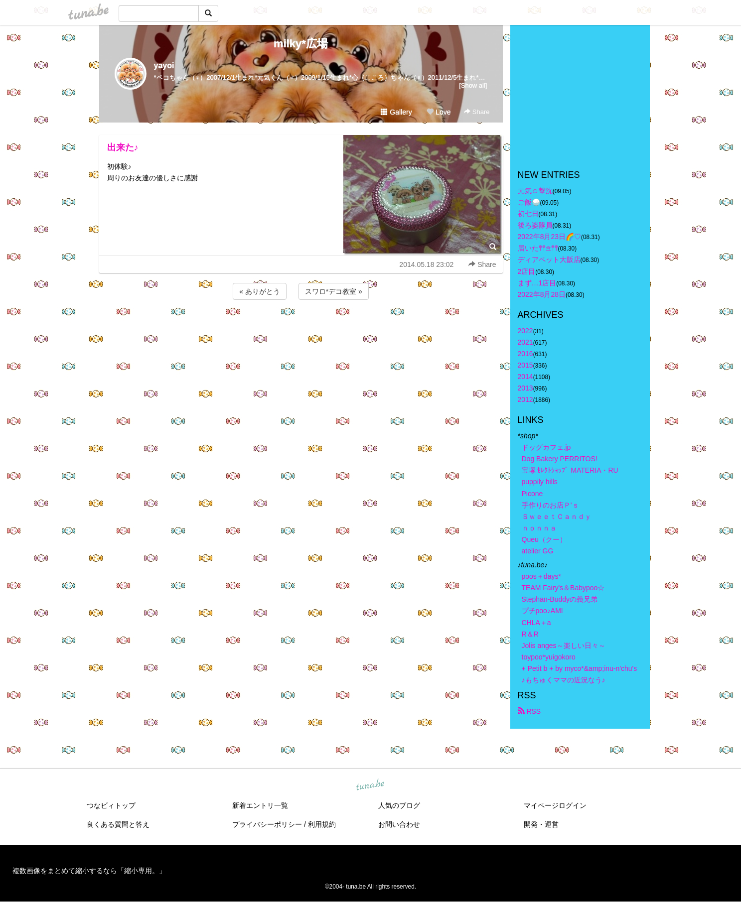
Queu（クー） (544, 539)
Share (476, 112)
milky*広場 (301, 43)
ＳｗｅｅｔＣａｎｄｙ (557, 516)
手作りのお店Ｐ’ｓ (550, 505)
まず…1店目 (537, 283)
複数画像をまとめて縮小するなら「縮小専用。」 (89, 871)
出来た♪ (123, 147)
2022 (525, 331)
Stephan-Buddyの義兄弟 (560, 599)
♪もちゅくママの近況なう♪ (563, 680)
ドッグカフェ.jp (546, 447)
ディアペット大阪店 (549, 259)
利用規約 (322, 824)
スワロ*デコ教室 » (333, 291)
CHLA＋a (536, 623)
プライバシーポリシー (267, 824)
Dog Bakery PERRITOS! (559, 459)
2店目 (527, 271)
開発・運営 (541, 824)
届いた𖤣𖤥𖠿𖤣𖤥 (538, 248)
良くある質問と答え (118, 824)
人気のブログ (399, 805)
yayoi (164, 65)
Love (438, 112)
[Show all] (473, 85)
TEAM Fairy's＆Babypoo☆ (563, 588)
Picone (532, 494)
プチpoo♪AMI (542, 611)
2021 (525, 342)
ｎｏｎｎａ (539, 528)
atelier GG (538, 551)
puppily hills (543, 482)
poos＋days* (541, 576)
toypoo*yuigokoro (549, 657)
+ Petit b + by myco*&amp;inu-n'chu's (579, 668)
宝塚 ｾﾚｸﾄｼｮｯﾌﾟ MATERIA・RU (570, 470)
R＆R (530, 634)
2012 (525, 399)
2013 (525, 388)
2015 (525, 365)
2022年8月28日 (542, 294)
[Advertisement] (301, 328)
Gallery (396, 112)
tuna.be (370, 785)
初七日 (528, 214)
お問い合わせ (399, 824)
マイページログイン (555, 805)
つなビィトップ (111, 805)
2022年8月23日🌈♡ (550, 237)
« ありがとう (259, 291)
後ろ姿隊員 (535, 225)
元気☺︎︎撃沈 (535, 191)
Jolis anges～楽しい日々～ (563, 645)
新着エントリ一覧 (260, 805)
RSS (529, 711)
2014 (525, 377)
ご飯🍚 (529, 202)
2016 (525, 354)
